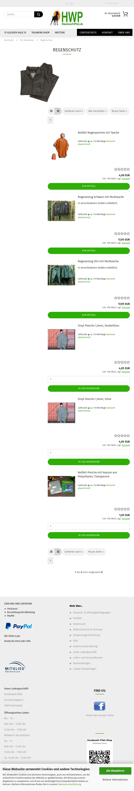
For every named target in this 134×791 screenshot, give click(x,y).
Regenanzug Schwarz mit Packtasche (101, 197)
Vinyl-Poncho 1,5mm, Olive (94, 399)
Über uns (124, 32)
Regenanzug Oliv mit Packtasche (98, 261)
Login (70, 3)
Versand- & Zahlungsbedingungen (92, 612)
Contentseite (88, 32)
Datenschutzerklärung (69, 784)
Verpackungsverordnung (86, 635)
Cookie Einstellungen (84, 668)
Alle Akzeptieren (115, 770)
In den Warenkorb (89, 388)
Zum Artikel (89, 186)
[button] (51, 111)
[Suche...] (38, 14)
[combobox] (73, 111)
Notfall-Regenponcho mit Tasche (98, 132)
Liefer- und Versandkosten (88, 657)
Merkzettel (111, 3)
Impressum (79, 623)
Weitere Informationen (115, 779)
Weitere (60, 32)
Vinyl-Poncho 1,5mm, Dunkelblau (98, 325)
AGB (75, 640)
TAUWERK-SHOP (40, 32)
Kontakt (107, 32)
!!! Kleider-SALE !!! (15, 32)
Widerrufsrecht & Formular (88, 629)
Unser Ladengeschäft (85, 652)
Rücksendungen (82, 663)
